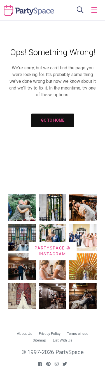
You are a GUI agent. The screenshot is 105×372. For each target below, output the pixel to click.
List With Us (62, 340)
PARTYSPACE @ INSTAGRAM (53, 251)
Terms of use (77, 333)
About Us (24, 333)
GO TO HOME (52, 120)
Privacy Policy (49, 333)
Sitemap (39, 340)
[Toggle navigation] (94, 10)
